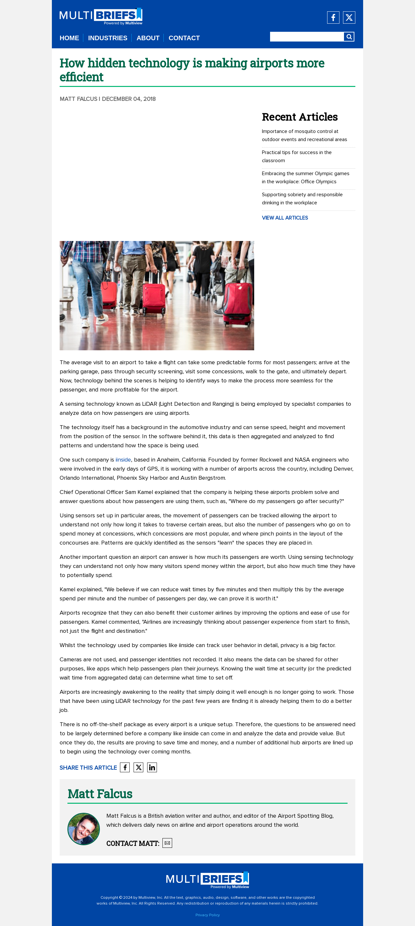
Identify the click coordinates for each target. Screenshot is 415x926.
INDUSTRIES (107, 38)
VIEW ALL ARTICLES (285, 218)
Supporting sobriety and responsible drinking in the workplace (302, 198)
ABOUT (148, 38)
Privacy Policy (208, 915)
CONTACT (184, 38)
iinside (123, 460)
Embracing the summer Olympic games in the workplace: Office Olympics (306, 177)
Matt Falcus (78, 99)
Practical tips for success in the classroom (297, 156)
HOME (69, 38)
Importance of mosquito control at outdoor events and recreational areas (304, 135)
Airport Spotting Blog (305, 816)
